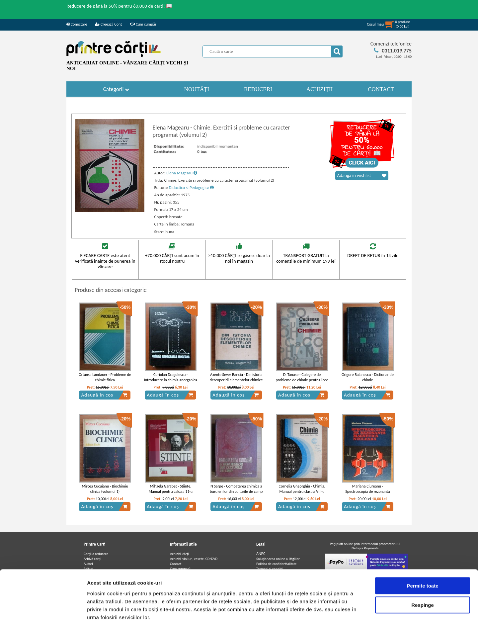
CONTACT (381, 89)
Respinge (422, 575)
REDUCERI (258, 89)
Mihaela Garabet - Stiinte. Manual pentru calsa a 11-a (171, 489)
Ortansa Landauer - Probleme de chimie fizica (105, 377)
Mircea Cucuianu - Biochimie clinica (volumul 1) (105, 489)
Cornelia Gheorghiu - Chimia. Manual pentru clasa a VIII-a (302, 489)
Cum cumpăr (143, 24)
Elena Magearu (181, 172)
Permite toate (422, 555)
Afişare (332, 614)
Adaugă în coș (104, 395)
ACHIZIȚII (319, 89)
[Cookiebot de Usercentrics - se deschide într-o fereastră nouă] (43, 614)
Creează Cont (108, 24)
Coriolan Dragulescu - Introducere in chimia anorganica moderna (170, 380)
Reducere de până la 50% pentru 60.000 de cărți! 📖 (119, 6)
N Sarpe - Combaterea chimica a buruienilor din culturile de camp (236, 489)
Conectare (76, 24)
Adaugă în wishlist (361, 175)
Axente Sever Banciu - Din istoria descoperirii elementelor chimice (236, 377)
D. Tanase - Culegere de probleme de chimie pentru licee (302, 377)
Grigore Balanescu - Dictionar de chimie (368, 377)
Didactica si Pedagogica (191, 187)
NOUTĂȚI (196, 89)
